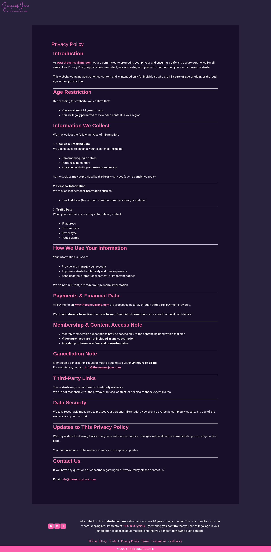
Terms (145, 541)
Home (93, 541)
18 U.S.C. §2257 (134, 526)
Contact (114, 541)
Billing (103, 541)
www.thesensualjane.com (74, 62)
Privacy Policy (130, 541)
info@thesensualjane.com (103, 367)
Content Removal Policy (166, 541)
